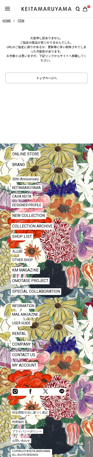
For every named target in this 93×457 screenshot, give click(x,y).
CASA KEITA (21, 196)
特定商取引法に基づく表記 (30, 412)
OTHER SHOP (22, 260)
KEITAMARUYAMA (26, 188)
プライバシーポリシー (27, 431)
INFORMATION (23, 306)
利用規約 (18, 422)
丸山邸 (17, 251)
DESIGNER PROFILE (26, 205)
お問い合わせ (21, 440)
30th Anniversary (25, 179)
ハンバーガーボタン (7, 8)
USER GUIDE (21, 323)
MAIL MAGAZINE (25, 314)
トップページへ (46, 78)
